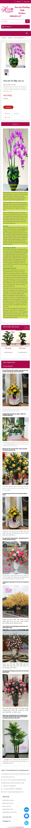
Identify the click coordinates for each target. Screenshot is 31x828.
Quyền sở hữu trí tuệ (7, 809)
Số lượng (5, 98)
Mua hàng (8, 107)
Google (8, 117)
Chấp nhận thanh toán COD (9, 812)
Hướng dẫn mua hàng (8, 800)
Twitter (17, 113)
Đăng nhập (26, 1)
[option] (6, 72)
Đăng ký (19, 1)
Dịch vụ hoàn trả (6, 806)
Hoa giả (10, 37)
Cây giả (6, 759)
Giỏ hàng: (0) (7, 26)
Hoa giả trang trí (19, 827)
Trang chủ (3, 37)
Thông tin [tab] (15, 124)
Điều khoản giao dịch (7, 803)
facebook (8, 113)
